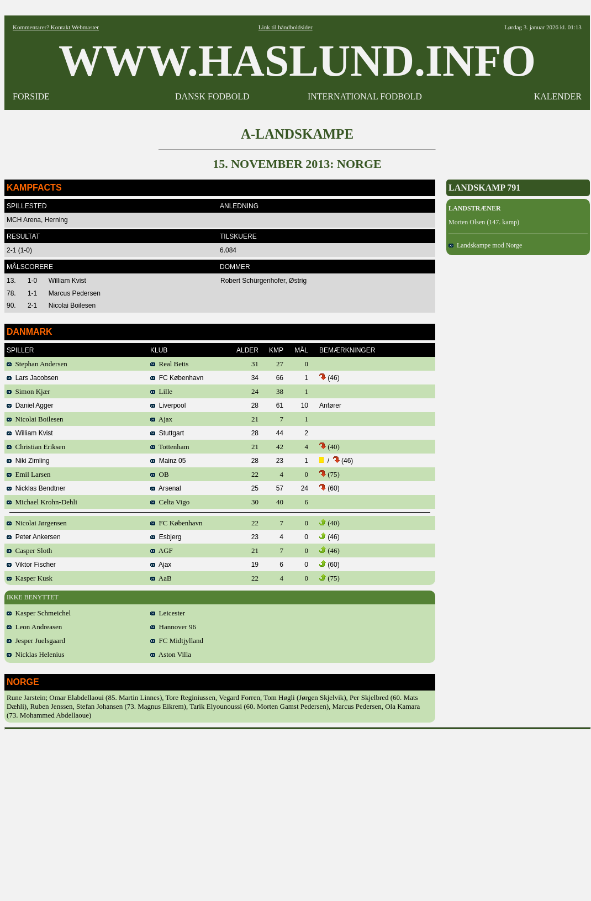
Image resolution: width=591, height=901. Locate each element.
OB (159, 474)
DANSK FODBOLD (212, 96)
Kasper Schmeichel (39, 613)
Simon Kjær (28, 391)
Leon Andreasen (34, 627)
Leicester (167, 613)
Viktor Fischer (31, 564)
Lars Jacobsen (33, 378)
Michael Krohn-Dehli (42, 502)
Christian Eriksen (36, 446)
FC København (176, 378)
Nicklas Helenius (36, 654)
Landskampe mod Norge (485, 245)
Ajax (161, 419)
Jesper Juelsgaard (36, 640)
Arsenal (165, 488)
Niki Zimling (28, 461)
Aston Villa (170, 654)
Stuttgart (167, 433)
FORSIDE (31, 96)
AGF (161, 550)
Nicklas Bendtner (36, 488)
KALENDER (558, 96)
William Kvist (30, 433)
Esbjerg (165, 537)
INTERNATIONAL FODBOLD (365, 96)
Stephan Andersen (37, 364)
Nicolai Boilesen (35, 419)
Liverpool (168, 405)
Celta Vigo (169, 502)
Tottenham (169, 446)
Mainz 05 (168, 461)
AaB (161, 578)
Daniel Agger (30, 405)
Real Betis (169, 364)
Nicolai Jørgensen (37, 523)
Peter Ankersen (34, 537)
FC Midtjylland (176, 640)
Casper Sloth (29, 550)
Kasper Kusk (29, 578)
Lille (161, 391)
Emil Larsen (28, 474)
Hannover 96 (173, 627)
